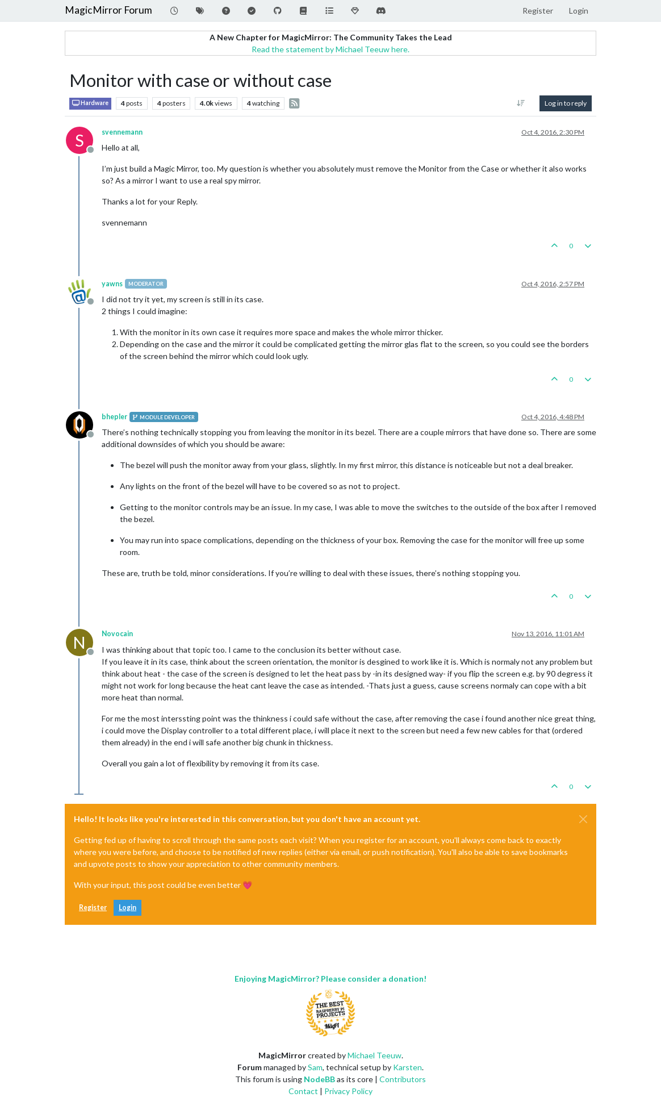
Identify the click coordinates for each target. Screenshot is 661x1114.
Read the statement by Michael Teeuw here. (330, 49)
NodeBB (319, 1079)
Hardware (90, 103)
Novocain (117, 633)
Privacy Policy (348, 1091)
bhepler (114, 416)
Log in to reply (566, 103)
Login (127, 907)
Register (93, 907)
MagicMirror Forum (108, 10)
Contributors (402, 1079)
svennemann (122, 132)
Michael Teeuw (374, 1055)
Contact (303, 1091)
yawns (112, 283)
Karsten (407, 1067)
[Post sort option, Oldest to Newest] (521, 103)
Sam (315, 1067)
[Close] (583, 819)
